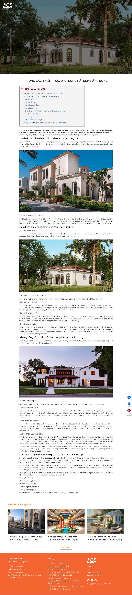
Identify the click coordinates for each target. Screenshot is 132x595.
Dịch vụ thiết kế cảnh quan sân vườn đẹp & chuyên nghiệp (63, 582)
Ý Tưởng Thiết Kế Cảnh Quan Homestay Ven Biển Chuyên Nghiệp (105, 538)
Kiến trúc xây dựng (31, 99)
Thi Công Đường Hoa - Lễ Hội (58, 566)
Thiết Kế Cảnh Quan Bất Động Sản (60, 575)
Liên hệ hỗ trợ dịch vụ (95, 576)
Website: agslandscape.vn (17, 569)
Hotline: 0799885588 (15, 566)
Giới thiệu (90, 567)
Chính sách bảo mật (94, 573)
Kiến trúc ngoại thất (31, 105)
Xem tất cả (66, 548)
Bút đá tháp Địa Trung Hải (34, 120)
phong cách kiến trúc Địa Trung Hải (68, 135)
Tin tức (89, 570)
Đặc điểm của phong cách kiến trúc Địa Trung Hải (41, 97)
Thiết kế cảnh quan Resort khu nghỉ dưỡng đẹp (65, 586)
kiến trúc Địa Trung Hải (55, 437)
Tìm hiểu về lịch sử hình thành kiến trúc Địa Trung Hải (43, 94)
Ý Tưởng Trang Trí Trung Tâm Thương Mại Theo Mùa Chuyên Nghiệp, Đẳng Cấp (63, 538)
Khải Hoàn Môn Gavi (31, 114)
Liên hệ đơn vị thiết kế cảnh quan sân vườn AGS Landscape (44, 123)
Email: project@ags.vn (16, 572)
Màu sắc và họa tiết (31, 102)
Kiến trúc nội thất (30, 108)
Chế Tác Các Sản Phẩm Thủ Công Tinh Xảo (63, 572)
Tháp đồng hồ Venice (32, 117)
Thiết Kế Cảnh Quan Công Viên (58, 589)
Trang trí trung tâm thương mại (59, 578)
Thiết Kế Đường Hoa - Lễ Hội (57, 564)
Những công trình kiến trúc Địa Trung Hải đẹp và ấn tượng (44, 111)
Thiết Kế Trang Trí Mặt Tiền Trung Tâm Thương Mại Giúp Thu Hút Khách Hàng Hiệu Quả (25, 538)
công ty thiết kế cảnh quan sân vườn (46, 458)
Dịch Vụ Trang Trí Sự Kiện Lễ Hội (59, 569)
